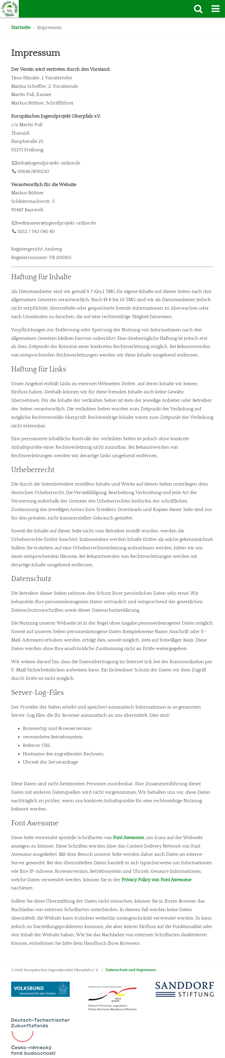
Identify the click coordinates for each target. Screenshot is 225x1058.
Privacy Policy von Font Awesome (156, 879)
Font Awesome (128, 837)
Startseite (20, 27)
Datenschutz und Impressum (131, 970)
